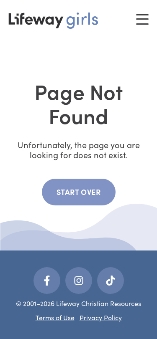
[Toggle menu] (142, 19)
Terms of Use (55, 317)
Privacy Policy (101, 317)
